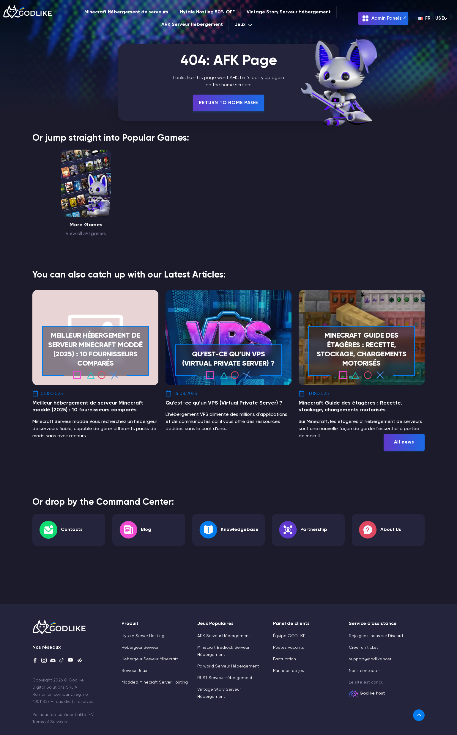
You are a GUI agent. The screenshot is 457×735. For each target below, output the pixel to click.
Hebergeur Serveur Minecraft (150, 659)
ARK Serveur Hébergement (192, 24)
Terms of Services (49, 722)
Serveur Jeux (134, 671)
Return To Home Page (228, 103)
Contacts (72, 529)
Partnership (313, 529)
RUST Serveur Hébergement (225, 678)
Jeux (244, 24)
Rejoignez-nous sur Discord (376, 636)
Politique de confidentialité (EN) (63, 715)
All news (404, 442)
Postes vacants (288, 647)
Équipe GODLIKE (289, 636)
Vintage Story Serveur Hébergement (289, 12)
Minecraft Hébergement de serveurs (126, 12)
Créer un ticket (363, 647)
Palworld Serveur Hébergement (228, 666)
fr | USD (431, 18)
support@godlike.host (370, 659)
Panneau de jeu (288, 671)
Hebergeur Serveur (140, 647)
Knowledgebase (240, 529)
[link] (419, 715)
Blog (146, 529)
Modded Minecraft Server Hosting (155, 682)
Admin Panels (382, 18)
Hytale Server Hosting (143, 636)
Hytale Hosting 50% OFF (207, 12)
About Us (390, 529)
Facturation (284, 659)
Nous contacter (364, 671)
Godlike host (372, 693)
